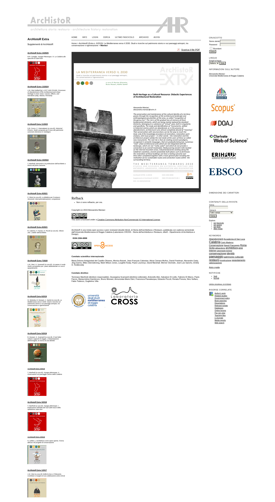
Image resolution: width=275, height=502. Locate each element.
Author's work (220, 293)
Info (84, 37)
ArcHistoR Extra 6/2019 (37, 296)
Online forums (220, 311)
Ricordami (217, 49)
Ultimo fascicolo (124, 37)
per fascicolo (219, 223)
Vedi (215, 276)
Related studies (221, 296)
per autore (218, 225)
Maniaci (104, 45)
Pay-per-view (220, 313)
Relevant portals (221, 306)
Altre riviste (218, 229)
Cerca (106, 37)
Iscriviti (216, 278)
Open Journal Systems (220, 284)
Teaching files (220, 315)
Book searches (221, 301)
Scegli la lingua (215, 61)
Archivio (144, 37)
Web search (219, 323)
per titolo (217, 227)
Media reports (220, 320)
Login (95, 37)
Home (74, 37)
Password (213, 45)
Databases (219, 308)
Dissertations (220, 303)
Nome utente (214, 41)
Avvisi (157, 37)
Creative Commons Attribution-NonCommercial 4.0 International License (128, 220)
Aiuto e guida (214, 267)
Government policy (222, 298)
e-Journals (219, 318)
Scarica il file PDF (190, 49)
